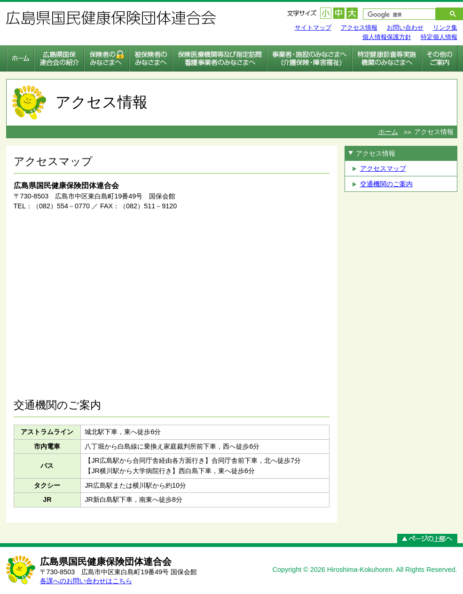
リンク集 (445, 27)
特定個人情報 (439, 36)
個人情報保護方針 (386, 36)
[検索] (395, 15)
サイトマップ (313, 27)
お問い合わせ (405, 27)
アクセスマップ (383, 168)
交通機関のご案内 (386, 184)
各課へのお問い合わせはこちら (86, 581)
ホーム (388, 131)
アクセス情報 (359, 27)
